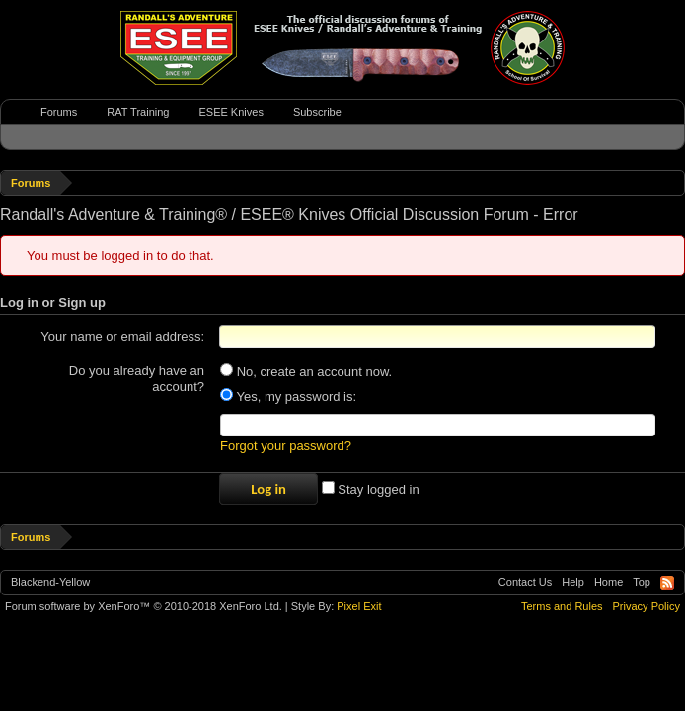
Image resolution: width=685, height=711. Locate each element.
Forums (58, 112)
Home (608, 582)
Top (641, 582)
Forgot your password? (285, 445)
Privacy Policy (646, 606)
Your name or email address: (122, 336)
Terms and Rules (562, 606)
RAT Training (138, 112)
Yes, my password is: (288, 396)
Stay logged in (370, 489)
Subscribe (317, 112)
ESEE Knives (230, 112)
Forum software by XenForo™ (143, 606)
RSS (667, 583)
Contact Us (525, 582)
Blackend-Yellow (50, 582)
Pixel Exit (359, 606)
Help (573, 582)
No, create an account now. (306, 371)
